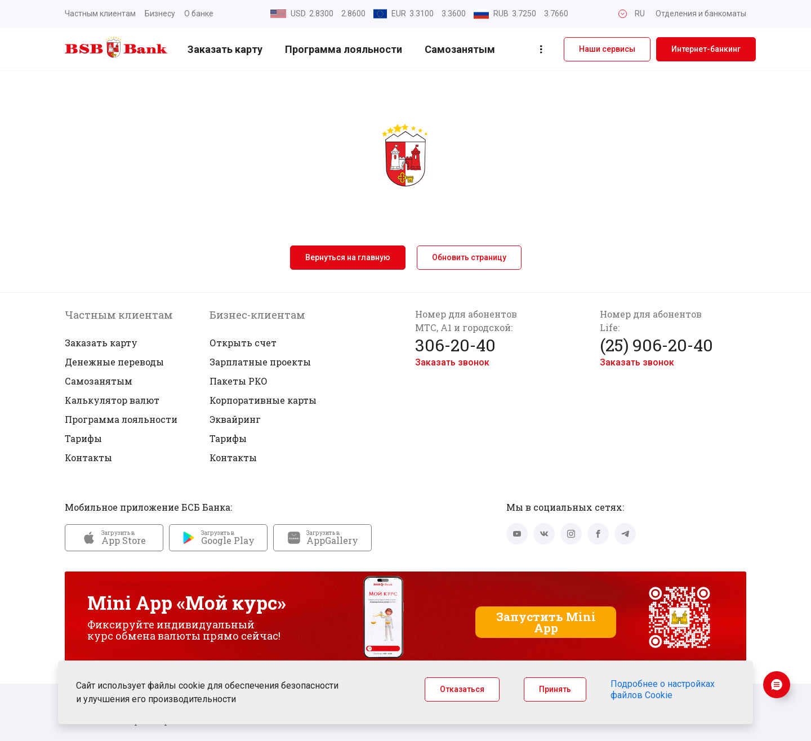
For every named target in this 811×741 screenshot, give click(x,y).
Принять (555, 689)
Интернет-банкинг (706, 48)
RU (640, 13)
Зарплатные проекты (260, 362)
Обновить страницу (469, 257)
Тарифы (83, 438)
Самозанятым (460, 49)
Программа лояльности (343, 49)
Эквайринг (235, 419)
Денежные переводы (114, 362)
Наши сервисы (607, 48)
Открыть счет (243, 343)
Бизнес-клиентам (257, 315)
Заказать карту (225, 49)
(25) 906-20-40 (656, 345)
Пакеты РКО (239, 381)
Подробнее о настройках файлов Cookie (663, 689)
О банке (198, 13)
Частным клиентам (100, 13)
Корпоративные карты (263, 400)
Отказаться (462, 689)
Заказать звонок (452, 362)
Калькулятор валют (112, 400)
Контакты (88, 457)
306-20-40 (455, 345)
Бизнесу (160, 13)
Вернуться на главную (347, 257)
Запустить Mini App (546, 622)
